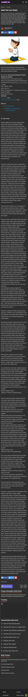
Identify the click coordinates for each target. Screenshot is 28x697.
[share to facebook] (4, 32)
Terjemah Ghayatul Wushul (7, 667)
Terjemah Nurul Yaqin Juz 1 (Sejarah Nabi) (14, 627)
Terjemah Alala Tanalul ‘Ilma (10, 651)
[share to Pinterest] (15, 32)
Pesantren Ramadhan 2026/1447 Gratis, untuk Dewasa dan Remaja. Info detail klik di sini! (13, 595)
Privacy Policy (20, 695)
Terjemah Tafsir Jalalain (9, 644)
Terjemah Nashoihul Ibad (9, 647)
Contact (18, 692)
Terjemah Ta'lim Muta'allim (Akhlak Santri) (14, 630)
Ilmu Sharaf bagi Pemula (7, 664)
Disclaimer (5, 695)
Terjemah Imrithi (5, 670)
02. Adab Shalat (9, 106)
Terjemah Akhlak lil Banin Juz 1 (11, 637)
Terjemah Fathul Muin (9, 640)
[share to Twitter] (11, 32)
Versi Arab (4, 98)
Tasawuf (5, 581)
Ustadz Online (8, 28)
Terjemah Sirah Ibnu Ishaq (7, 673)
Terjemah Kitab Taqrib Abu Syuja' (12, 634)
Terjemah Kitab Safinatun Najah (11, 623)
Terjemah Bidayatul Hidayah (9, 99)
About (4, 692)
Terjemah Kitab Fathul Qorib (9, 620)
